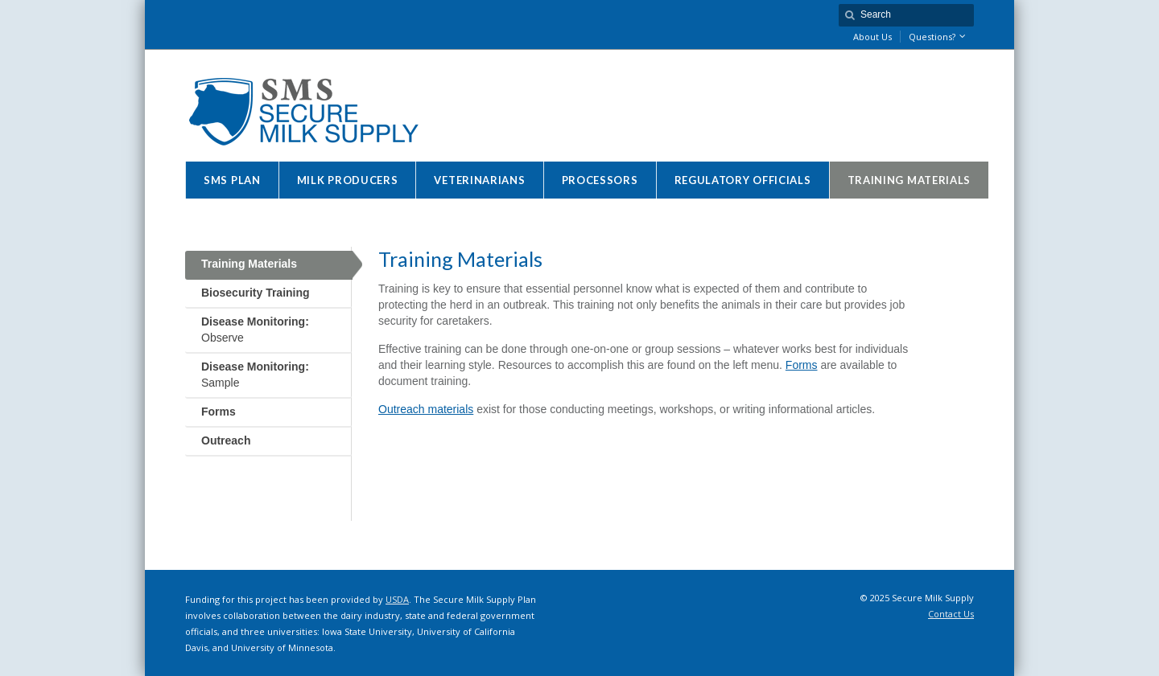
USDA (397, 599)
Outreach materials (425, 409)
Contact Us (951, 614)
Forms (802, 364)
